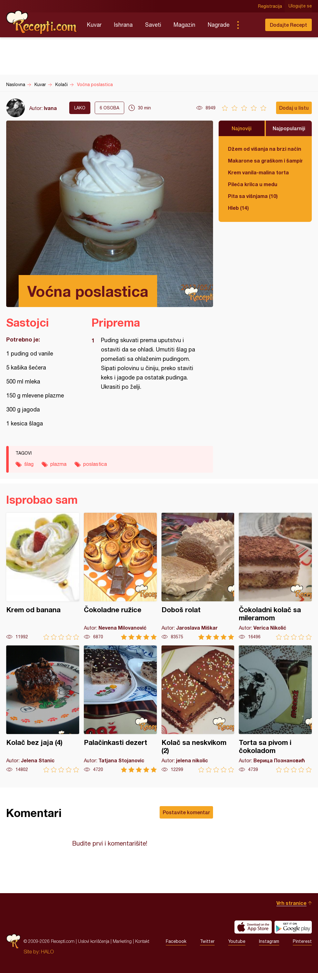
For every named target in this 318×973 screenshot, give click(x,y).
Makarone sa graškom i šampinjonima (265, 160)
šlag (29, 464)
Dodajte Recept (288, 25)
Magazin (184, 24)
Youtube (236, 941)
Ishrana (123, 24)
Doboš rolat (197, 576)
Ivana (50, 108)
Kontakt (142, 941)
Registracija (270, 6)
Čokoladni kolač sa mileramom (275, 576)
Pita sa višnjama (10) (253, 196)
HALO (47, 951)
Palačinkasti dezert (120, 709)
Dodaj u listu (294, 108)
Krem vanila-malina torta (258, 172)
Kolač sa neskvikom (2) (197, 709)
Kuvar (94, 24)
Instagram (269, 941)
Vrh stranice (291, 903)
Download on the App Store (253, 927)
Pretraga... (250, 25)
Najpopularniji (289, 128)
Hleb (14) (238, 208)
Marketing (122, 941)
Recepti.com (42, 22)
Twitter (207, 941)
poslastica (95, 464)
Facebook (176, 941)
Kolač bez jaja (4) (42, 709)
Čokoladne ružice (120, 576)
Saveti (153, 24)
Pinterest (302, 941)
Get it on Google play (293, 927)
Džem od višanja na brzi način (264, 149)
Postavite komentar (186, 812)
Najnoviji (242, 128)
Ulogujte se (300, 6)
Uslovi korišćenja (93, 941)
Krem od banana (42, 576)
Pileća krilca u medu (252, 184)
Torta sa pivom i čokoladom (275, 709)
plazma (58, 464)
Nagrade (218, 24)
